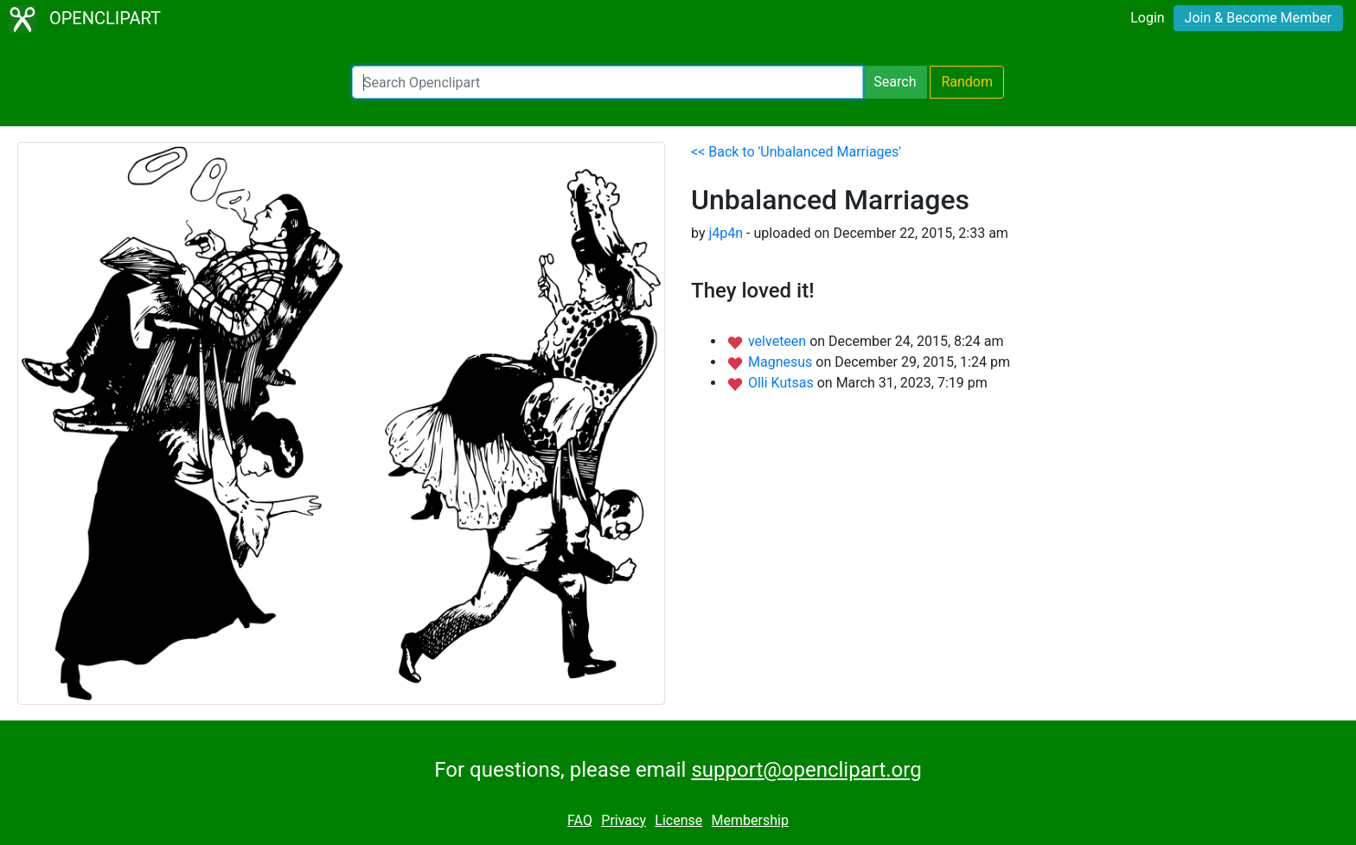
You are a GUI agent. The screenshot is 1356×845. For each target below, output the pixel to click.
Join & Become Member (1258, 18)
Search (894, 82)
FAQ (579, 820)
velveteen (778, 341)
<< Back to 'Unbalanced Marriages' (796, 152)
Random (967, 82)
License (678, 820)
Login (1147, 18)
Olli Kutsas (782, 382)
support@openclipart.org (806, 770)
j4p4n (725, 233)
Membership (750, 820)
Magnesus (782, 362)
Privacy (623, 820)
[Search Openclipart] (607, 82)
